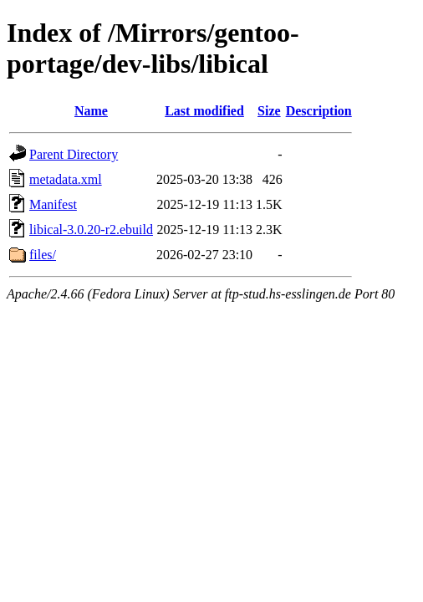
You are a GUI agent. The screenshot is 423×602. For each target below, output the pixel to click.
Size (269, 111)
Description (319, 111)
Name (91, 111)
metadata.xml (65, 179)
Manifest (53, 204)
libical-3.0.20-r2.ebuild (91, 229)
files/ (42, 254)
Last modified (204, 111)
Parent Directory (73, 154)
